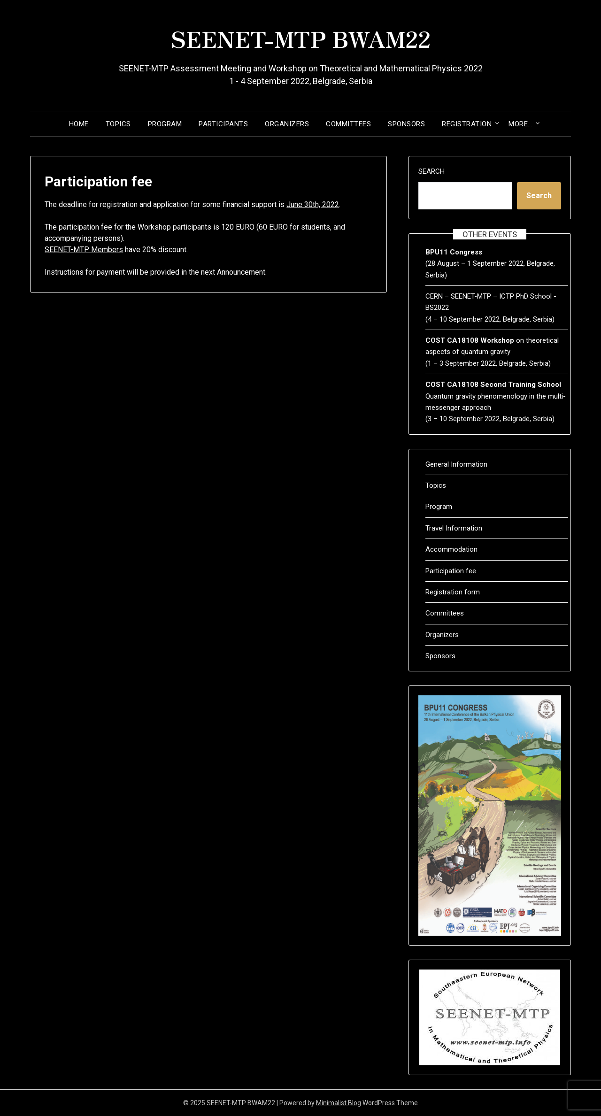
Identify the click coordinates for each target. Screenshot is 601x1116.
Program (165, 124)
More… (520, 124)
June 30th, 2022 (312, 204)
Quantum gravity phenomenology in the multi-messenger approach (495, 396)
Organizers (287, 124)
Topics (118, 124)
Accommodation (451, 549)
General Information (456, 464)
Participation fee (450, 571)
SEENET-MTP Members (84, 249)
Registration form (452, 592)
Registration (467, 124)
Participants (223, 124)
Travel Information (453, 528)
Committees (348, 124)
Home (79, 124)
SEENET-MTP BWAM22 (301, 38)
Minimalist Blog (338, 1103)
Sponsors (406, 124)
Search (431, 171)
